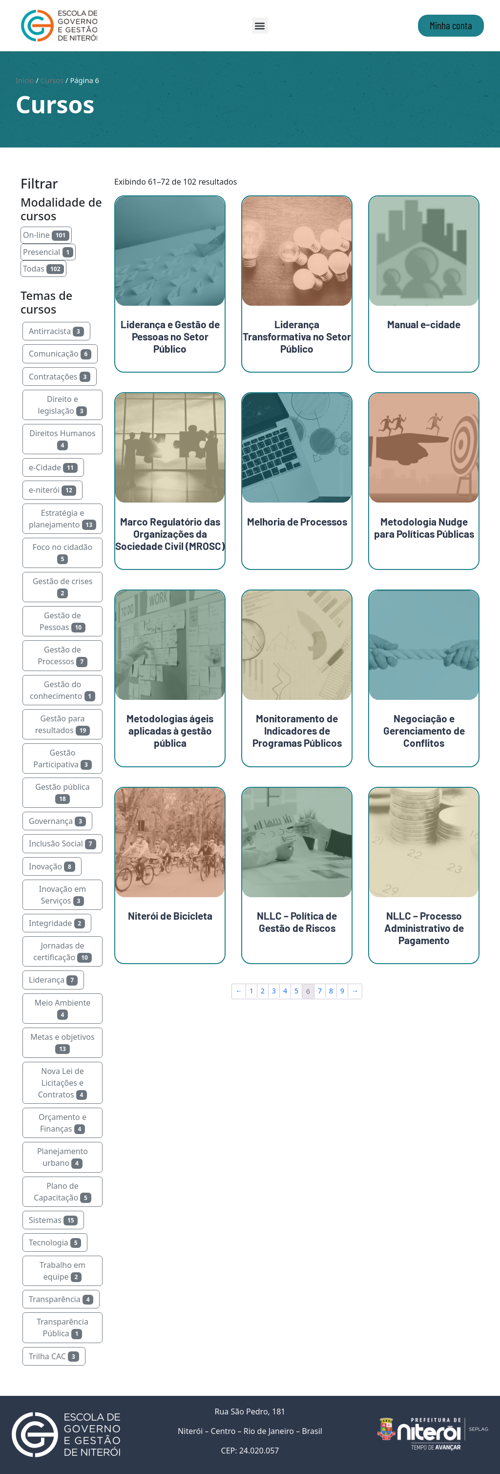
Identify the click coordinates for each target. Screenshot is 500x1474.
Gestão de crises (63, 587)
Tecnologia (55, 1242)
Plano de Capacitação (62, 1191)
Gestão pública (62, 792)
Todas (43, 268)
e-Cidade (53, 467)
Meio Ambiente (62, 1008)
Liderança (53, 979)
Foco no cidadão (62, 553)
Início (25, 80)
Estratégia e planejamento (62, 518)
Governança (57, 821)
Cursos (52, 80)
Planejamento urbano (62, 1157)
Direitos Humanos (62, 439)
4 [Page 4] (285, 990)
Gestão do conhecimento (62, 690)
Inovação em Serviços (62, 895)
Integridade (57, 923)
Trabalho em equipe (62, 1271)
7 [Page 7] (320, 990)
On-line (46, 235)
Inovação (52, 866)
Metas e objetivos (62, 1043)
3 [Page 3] (274, 990)
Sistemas (53, 1220)
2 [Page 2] (263, 990)
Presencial (48, 252)
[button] (260, 26)
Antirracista (56, 331)
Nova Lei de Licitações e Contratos (62, 1083)
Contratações (59, 376)
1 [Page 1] (251, 990)
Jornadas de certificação (62, 951)
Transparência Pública (62, 1327)
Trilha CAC (54, 1356)
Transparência (61, 1299)
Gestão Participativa (62, 758)
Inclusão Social (62, 843)
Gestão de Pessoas (62, 621)
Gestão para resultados (62, 724)
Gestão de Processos (62, 655)
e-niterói (52, 489)
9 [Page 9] (342, 990)
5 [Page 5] (296, 990)
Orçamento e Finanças (62, 1123)
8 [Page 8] (331, 990)
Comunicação (60, 353)
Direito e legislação (62, 405)
